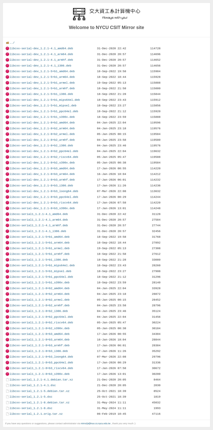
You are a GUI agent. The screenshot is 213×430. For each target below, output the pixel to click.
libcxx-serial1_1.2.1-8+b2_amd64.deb (39, 288)
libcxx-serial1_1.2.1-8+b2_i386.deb (38, 311)
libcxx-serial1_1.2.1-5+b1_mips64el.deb (42, 265)
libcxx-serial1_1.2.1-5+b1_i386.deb (38, 260)
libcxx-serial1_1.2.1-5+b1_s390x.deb (39, 283)
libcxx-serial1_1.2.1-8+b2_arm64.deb (39, 294)
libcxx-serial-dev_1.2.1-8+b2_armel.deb (42, 134)
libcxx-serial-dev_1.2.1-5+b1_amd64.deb (42, 71)
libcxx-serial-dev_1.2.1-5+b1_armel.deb (42, 83)
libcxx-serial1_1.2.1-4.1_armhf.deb (38, 225)
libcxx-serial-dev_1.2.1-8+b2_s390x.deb (42, 163)
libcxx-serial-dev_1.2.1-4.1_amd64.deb (41, 48)
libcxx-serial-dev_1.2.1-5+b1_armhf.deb (42, 88)
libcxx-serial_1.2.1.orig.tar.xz (36, 414)
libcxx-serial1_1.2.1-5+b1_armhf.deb (39, 254)
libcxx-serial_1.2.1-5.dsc (30, 397)
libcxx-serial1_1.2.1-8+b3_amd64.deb (39, 334)
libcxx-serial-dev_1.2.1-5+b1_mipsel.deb (42, 106)
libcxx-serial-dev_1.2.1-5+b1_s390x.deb (42, 117)
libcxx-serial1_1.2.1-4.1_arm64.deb (38, 220)
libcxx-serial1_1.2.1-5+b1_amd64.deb (39, 237)
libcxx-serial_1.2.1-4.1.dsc (32, 385)
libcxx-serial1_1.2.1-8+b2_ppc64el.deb (41, 317)
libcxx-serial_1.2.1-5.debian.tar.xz (39, 391)
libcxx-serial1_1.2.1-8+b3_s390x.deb (39, 374)
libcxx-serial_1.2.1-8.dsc (30, 408)
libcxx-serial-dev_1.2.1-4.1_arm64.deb (41, 54)
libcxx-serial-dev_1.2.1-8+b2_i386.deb (41, 146)
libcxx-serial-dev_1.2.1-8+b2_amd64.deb (42, 123)
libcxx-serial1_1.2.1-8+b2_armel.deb (39, 300)
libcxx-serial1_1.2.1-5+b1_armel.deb (39, 248)
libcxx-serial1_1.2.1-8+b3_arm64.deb (39, 340)
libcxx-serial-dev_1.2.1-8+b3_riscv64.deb (43, 203)
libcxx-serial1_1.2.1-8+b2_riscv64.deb (41, 323)
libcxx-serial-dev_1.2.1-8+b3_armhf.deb (42, 180)
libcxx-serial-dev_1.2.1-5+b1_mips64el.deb (44, 100)
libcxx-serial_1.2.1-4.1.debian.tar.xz (41, 380)
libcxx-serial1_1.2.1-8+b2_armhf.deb (39, 305)
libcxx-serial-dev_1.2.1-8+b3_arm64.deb (42, 174)
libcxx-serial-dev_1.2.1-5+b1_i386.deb (41, 94)
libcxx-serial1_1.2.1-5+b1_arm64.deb (39, 243)
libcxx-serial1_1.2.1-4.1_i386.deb (37, 231)
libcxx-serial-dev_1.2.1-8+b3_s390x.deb (42, 208)
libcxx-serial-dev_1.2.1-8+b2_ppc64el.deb (43, 151)
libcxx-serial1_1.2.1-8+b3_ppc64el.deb (41, 363)
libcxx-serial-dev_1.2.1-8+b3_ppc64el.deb (43, 197)
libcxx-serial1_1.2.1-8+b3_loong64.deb (41, 357)
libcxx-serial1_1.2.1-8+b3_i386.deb (38, 351)
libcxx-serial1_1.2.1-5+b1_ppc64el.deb (41, 277)
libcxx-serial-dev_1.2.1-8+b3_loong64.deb (43, 191)
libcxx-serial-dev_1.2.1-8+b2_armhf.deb (42, 140)
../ (12, 43)
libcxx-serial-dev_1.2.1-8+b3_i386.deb (41, 186)
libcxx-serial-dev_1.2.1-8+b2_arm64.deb (42, 128)
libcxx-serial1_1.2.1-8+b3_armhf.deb (39, 345)
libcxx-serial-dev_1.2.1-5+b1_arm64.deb (42, 77)
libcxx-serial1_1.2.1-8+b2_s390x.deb (39, 328)
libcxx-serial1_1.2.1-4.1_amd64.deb (38, 214)
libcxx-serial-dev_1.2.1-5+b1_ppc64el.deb (43, 111)
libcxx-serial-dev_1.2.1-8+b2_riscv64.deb (43, 157)
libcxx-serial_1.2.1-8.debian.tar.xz (39, 403)
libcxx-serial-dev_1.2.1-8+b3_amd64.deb (42, 168)
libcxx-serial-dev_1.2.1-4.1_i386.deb (40, 66)
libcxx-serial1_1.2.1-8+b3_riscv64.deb (41, 368)
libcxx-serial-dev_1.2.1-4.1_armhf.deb (41, 60)
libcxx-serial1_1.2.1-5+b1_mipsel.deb (40, 271)
